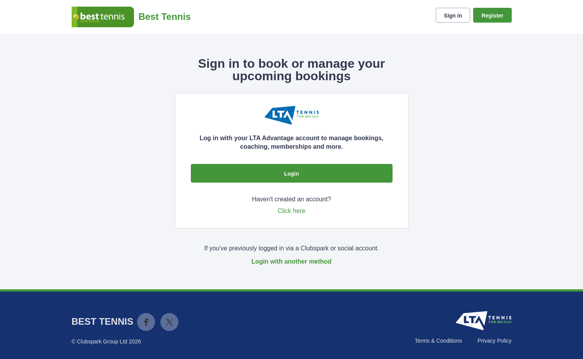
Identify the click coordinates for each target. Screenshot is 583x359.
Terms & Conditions (438, 341)
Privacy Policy (494, 341)
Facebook (146, 322)
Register (492, 15)
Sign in (453, 15)
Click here (291, 211)
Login (291, 174)
